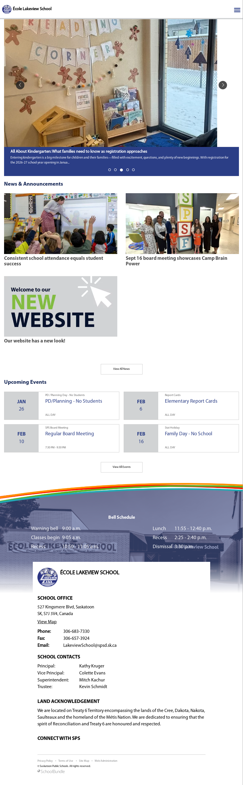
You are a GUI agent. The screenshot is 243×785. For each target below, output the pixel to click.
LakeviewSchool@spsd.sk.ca (90, 645)
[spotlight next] (223, 85)
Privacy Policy (45, 761)
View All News (121, 369)
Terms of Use (65, 761)
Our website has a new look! (34, 341)
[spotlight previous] (20, 85)
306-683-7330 (76, 631)
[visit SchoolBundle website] (121, 772)
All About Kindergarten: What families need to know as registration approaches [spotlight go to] (78, 152)
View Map (47, 622)
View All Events (122, 467)
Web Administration (106, 761)
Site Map (84, 761)
